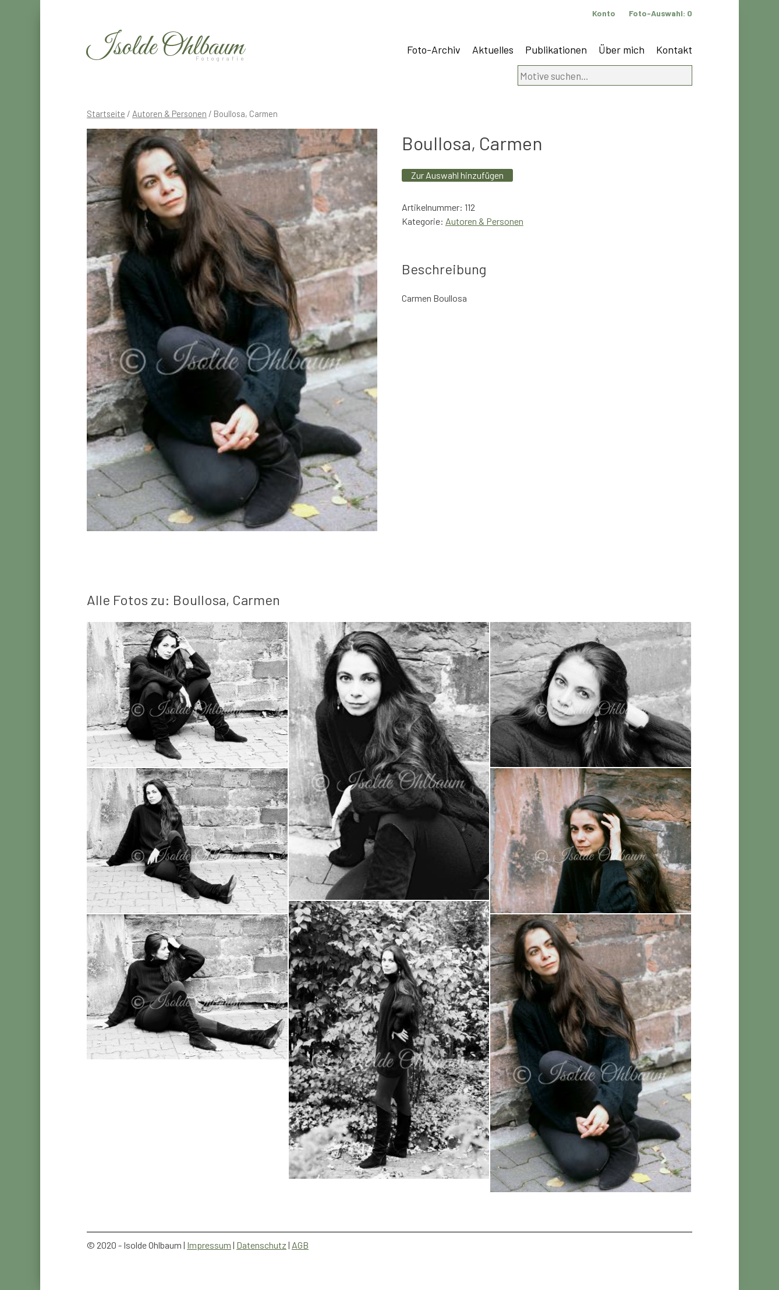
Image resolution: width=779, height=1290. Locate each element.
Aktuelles (493, 49)
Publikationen (556, 49)
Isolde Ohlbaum (165, 47)
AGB (300, 1244)
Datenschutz (261, 1244)
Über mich (622, 49)
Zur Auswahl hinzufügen (457, 175)
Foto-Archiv (434, 49)
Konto (603, 13)
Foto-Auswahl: (660, 13)
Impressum (209, 1244)
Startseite (106, 113)
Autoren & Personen (169, 113)
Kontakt (674, 49)
